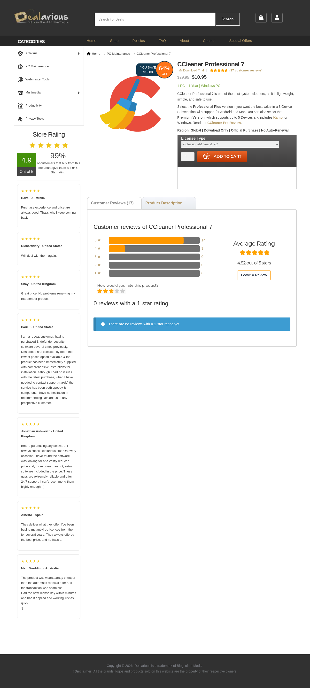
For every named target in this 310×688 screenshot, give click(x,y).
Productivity (30, 105)
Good (117, 291)
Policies (138, 41)
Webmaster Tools (34, 79)
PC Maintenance (118, 53)
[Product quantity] (187, 156)
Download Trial (191, 70)
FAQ (162, 41)
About (184, 41)
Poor (100, 291)
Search (227, 19)
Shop (114, 41)
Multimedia (49, 92)
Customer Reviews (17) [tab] (112, 203)
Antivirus (49, 53)
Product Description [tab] (164, 203)
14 (204, 240)
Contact (209, 41)
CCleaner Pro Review (224, 123)
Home (91, 41)
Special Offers (240, 41)
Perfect (123, 291)
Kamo (278, 117)
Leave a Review (254, 275)
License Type (193, 138)
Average (111, 291)
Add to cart (222, 156)
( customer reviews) (246, 70)
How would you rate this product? (127, 285)
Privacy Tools (31, 119)
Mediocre (106, 291)
